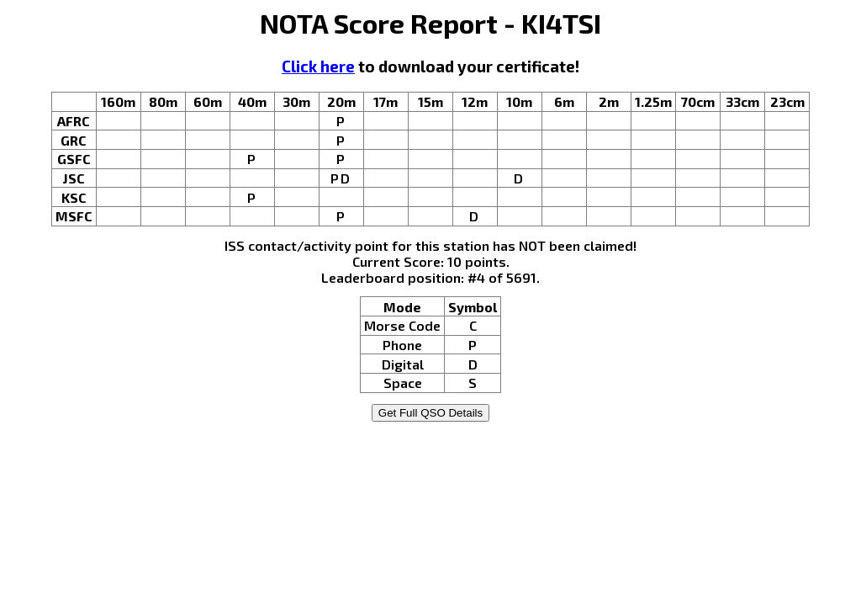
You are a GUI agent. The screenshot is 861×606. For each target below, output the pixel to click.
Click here (318, 66)
